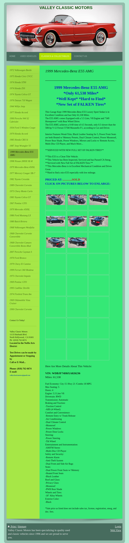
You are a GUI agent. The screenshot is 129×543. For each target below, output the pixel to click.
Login (118, 526)
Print (12, 526)
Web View (115, 530)
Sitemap (22, 526)
